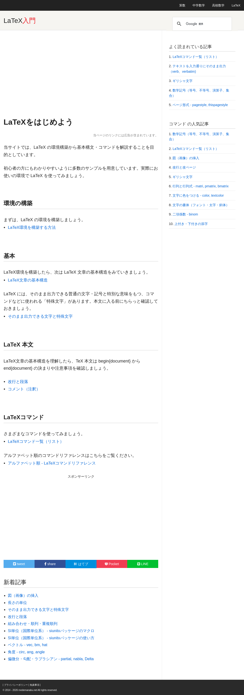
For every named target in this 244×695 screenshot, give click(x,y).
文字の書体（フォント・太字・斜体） (201, 205)
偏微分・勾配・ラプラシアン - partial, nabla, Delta (51, 659)
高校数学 (218, 5)
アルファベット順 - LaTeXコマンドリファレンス (52, 463)
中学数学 (199, 5)
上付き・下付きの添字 (191, 224)
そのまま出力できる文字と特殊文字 (40, 316)
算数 (182, 5)
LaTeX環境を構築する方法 (32, 227)
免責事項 (34, 685)
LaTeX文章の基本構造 (28, 280)
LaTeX (236, 5)
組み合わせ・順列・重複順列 (32, 624)
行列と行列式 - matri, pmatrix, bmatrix (201, 186)
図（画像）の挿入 (23, 595)
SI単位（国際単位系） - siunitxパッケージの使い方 (51, 638)
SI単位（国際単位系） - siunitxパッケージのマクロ (51, 631)
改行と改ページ (184, 167)
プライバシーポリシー (16, 685)
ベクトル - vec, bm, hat (27, 645)
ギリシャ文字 (183, 81)
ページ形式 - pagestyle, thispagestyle (200, 105)
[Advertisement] (81, 73)
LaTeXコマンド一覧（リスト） (36, 441)
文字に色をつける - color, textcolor (198, 195)
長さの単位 (17, 603)
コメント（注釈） (24, 389)
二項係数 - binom (185, 214)
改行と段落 (18, 381)
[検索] (201, 24)
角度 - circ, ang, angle (26, 652)
